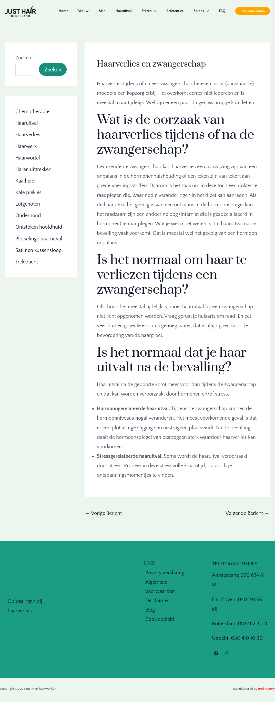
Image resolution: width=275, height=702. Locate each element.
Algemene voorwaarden (170, 582)
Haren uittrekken (33, 169)
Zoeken (23, 58)
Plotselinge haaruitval (38, 238)
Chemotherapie (32, 111)
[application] (163, 11)
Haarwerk (26, 146)
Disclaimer (156, 592)
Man (117, 11)
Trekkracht (26, 261)
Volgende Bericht (247, 513)
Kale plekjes (28, 192)
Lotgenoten (27, 204)
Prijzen (158, 11)
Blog (149, 601)
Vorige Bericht (103, 513)
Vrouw (101, 11)
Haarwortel (27, 158)
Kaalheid (25, 181)
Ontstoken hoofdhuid (38, 227)
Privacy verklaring (163, 573)
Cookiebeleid (158, 611)
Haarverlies (27, 134)
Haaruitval (136, 11)
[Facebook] (216, 654)
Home (84, 11)
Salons (205, 11)
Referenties (182, 11)
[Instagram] (227, 654)
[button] (252, 11)
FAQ (223, 11)
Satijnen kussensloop (38, 250)
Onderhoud (28, 215)
